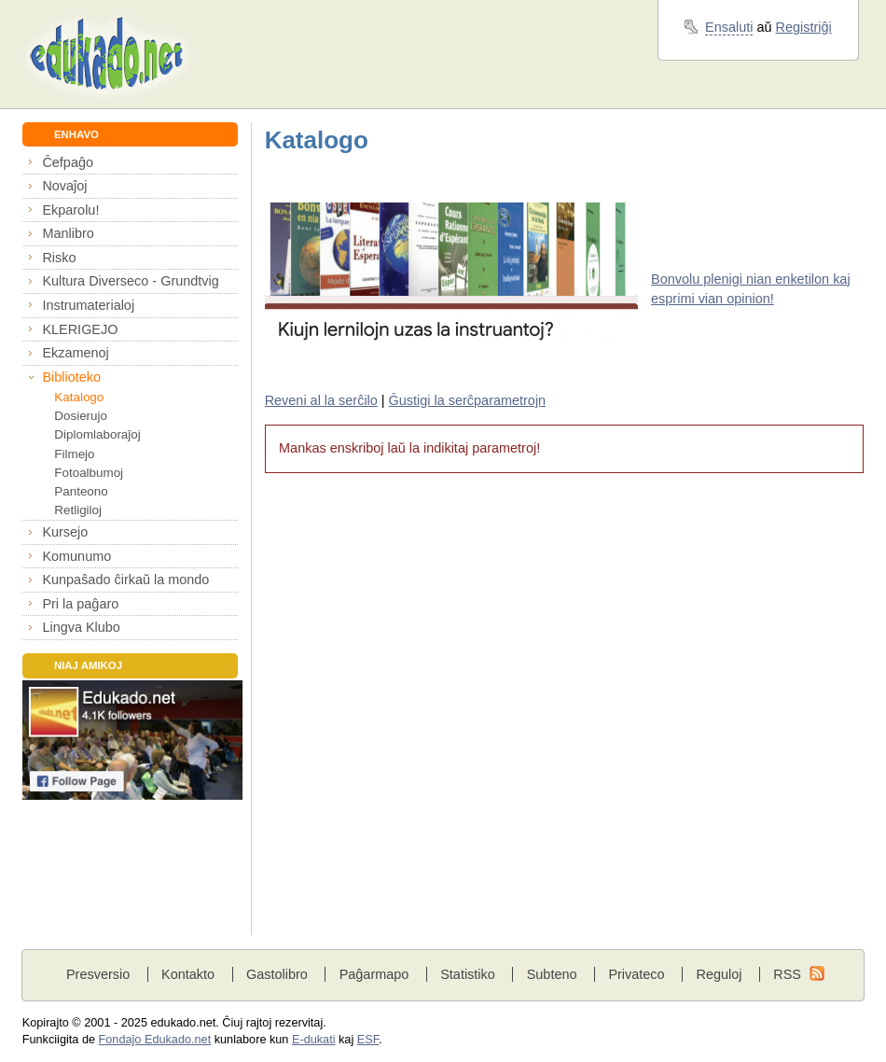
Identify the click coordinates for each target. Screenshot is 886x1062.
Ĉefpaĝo (67, 162)
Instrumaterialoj (88, 305)
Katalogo (79, 397)
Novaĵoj (64, 185)
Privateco (636, 974)
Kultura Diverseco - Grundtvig (130, 280)
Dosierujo (80, 416)
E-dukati (314, 1039)
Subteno (552, 974)
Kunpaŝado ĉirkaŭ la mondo (125, 579)
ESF (368, 1039)
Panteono (80, 491)
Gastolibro (277, 974)
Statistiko (467, 974)
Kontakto (188, 974)
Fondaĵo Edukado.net (155, 1039)
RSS (787, 974)
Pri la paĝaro (80, 603)
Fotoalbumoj (88, 473)
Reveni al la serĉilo (321, 400)
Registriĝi (804, 27)
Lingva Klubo (80, 627)
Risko (59, 257)
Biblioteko (71, 377)
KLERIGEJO (80, 329)
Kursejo (65, 531)
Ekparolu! (70, 210)
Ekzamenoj (75, 352)
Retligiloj (78, 510)
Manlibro (67, 233)
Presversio (98, 974)
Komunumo (76, 556)
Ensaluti (729, 27)
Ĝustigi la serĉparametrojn (468, 400)
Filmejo (74, 454)
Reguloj (718, 974)
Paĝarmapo (374, 974)
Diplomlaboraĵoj (97, 434)
